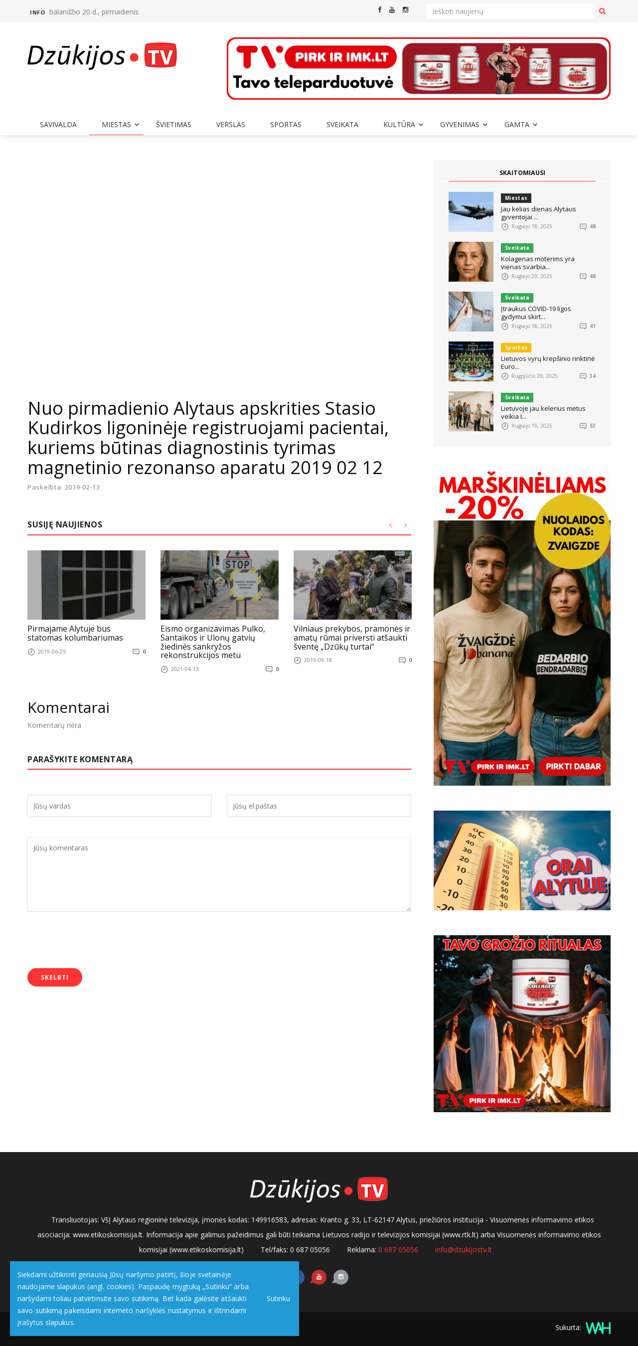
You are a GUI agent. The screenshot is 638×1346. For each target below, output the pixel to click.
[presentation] (103, 941)
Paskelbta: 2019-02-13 (63, 487)
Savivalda (58, 124)
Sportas (286, 124)
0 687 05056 (398, 1249)
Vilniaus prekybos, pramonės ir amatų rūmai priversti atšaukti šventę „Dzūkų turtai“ (352, 637)
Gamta (516, 124)
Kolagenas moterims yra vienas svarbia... (538, 262)
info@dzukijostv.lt (463, 1249)
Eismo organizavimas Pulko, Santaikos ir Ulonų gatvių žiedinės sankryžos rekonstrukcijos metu (212, 642)
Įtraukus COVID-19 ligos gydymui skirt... (536, 312)
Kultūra (399, 124)
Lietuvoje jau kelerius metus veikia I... (543, 412)
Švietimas (173, 124)
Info (37, 12)
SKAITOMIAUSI (522, 172)
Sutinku (275, 1298)
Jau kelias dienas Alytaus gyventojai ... (538, 212)
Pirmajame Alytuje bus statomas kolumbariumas (75, 633)
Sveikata (342, 124)
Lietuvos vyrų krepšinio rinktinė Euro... (548, 362)
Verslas (230, 124)
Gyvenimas (459, 124)
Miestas (116, 124)
